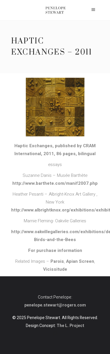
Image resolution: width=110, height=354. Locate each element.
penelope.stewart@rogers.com (55, 305)
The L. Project (70, 326)
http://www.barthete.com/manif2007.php (55, 183)
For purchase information (55, 250)
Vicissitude (55, 269)
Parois (57, 261)
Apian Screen (80, 261)
